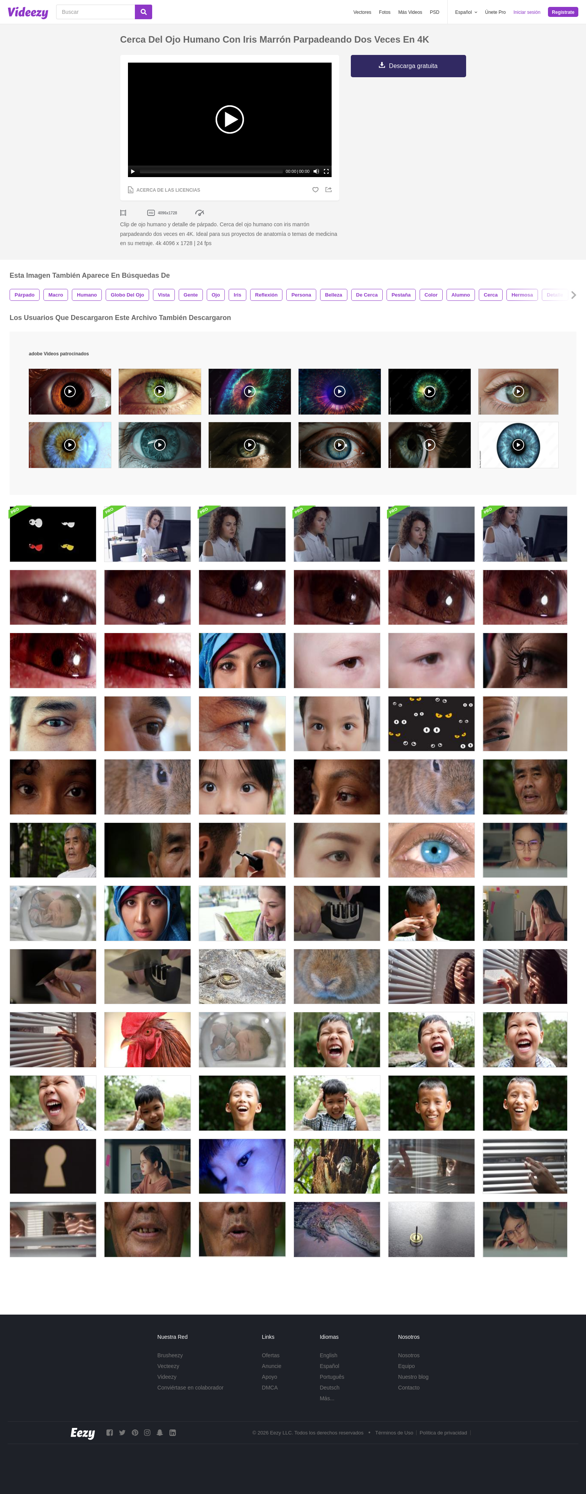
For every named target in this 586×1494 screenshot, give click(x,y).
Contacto (409, 1388)
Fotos (384, 12)
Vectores (363, 12)
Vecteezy (168, 1366)
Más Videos (410, 12)
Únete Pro (495, 12)
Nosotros (409, 1355)
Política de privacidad (443, 1433)
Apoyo (269, 1377)
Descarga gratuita (413, 66)
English (328, 1355)
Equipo (406, 1366)
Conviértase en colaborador (191, 1388)
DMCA (270, 1388)
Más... (327, 1398)
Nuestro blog (413, 1377)
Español (329, 1366)
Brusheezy (170, 1355)
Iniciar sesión (526, 12)
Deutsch (329, 1388)
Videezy (167, 1377)
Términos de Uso (394, 1433)
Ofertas (271, 1355)
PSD (435, 12)
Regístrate (563, 12)
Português (332, 1377)
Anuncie (272, 1366)
